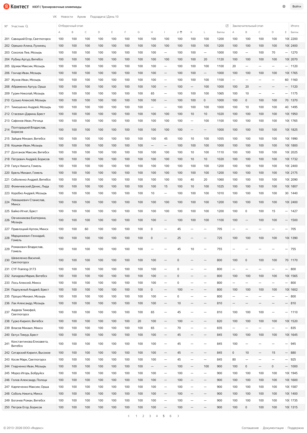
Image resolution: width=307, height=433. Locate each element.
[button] (19, 26)
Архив (81, 16)
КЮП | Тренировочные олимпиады (56, 7)
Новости (67, 16)
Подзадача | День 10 (104, 16)
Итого (297, 26)
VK (55, 16)
